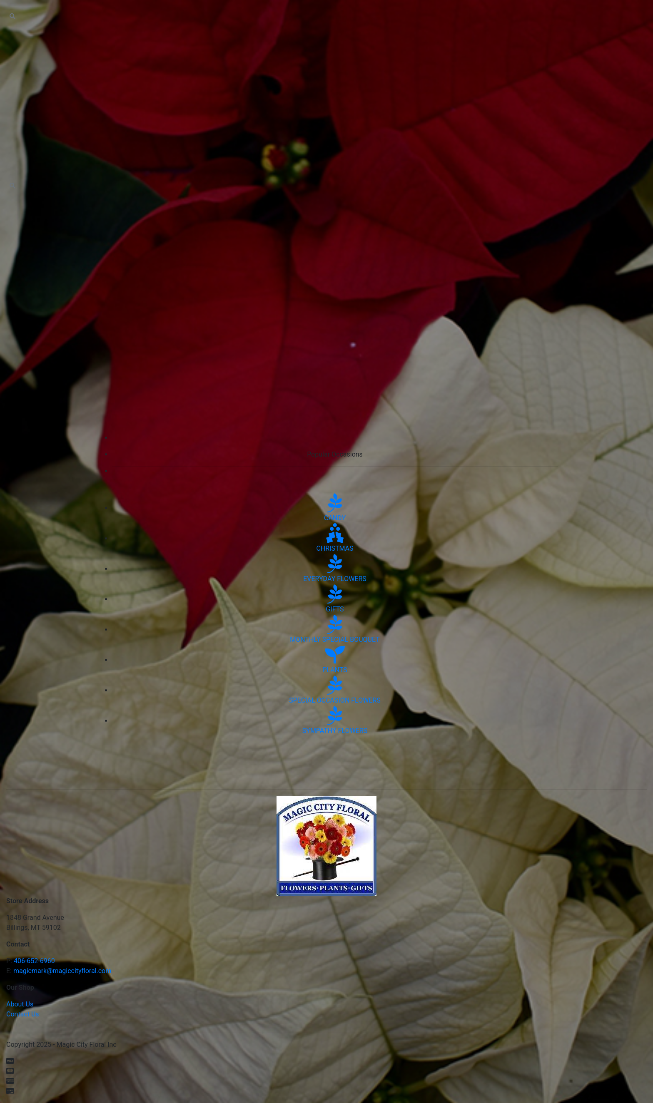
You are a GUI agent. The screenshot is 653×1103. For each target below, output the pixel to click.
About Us (19, 1004)
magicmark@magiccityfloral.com (62, 971)
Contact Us (22, 1014)
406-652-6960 (34, 961)
